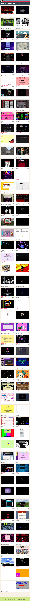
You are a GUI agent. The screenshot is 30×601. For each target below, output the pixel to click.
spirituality (20, 286)
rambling (18, 380)
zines (17, 28)
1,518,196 (13, 203)
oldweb (23, 110)
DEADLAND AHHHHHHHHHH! (19, 249)
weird (17, 544)
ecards (4, 415)
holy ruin (17, 296)
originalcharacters (10, 380)
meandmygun (17, 297)
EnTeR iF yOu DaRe (3, 296)
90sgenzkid (2, 250)
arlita (16, 86)
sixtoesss (2, 121)
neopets (9, 192)
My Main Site (2, 437)
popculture (19, 75)
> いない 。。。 (17, 261)
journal (19, 380)
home (2, 554)
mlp (16, 462)
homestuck (20, 204)
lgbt (23, 75)
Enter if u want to (3, 566)
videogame (6, 63)
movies (5, 286)
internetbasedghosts (3, 74)
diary (18, 63)
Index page (17, 437)
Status (19, 599)
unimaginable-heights (3, 344)
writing (20, 63)
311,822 (28, 86)
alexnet (2, 555)
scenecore (17, 415)
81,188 (13, 555)
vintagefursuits (17, 391)
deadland (17, 250)
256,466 (13, 39)
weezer (2, 462)
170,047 (28, 391)
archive (7, 75)
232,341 (28, 203)
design (5, 16)
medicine (20, 450)
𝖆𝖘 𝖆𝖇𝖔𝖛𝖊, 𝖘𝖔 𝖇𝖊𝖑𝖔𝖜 (18, 484)
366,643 (13, 156)
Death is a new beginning (4, 132)
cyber (23, 321)
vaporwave (20, 145)
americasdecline (17, 74)
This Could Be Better (18, 425)
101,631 (13, 391)
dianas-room (17, 332)
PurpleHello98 (3, 50)
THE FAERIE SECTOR (18, 507)
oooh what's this (3, 261)
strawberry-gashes (3, 86)
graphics (21, 321)
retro (16, 145)
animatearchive (17, 520)
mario (7, 63)
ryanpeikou (17, 308)
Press (16, 599)
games (9, 63)
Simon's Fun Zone (18, 378)
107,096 (13, 508)
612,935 (13, 332)
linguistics (5, 333)
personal (11, 16)
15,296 (28, 473)
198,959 (13, 121)
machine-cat (2, 215)
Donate (8, 599)
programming (7, 16)
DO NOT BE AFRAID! (18, 531)
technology (7, 28)
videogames (3, 16)
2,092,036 (27, 520)
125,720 (13, 250)
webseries (3, 591)
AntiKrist (17, 50)
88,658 (28, 379)
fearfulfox (6, 591)
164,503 (13, 473)
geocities (4, 204)
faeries (19, 509)
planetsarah (2, 297)
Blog (12, 599)
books (6, 145)
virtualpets (3, 192)
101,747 (13, 461)
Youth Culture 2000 (18, 343)
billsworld (2, 203)
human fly (2, 531)
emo (18, 415)
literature (23, 63)
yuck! (1, 226)
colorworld (2, 39)
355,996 (28, 168)
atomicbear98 (2, 379)
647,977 (28, 426)
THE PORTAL (2, 355)
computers (7, 204)
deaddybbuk (17, 156)
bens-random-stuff (3, 461)
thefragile (17, 215)
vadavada (17, 509)
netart (3, 75)
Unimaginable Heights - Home (4, 343)
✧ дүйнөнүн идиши (3, 472)
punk (22, 28)
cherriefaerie (17, 508)
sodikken (17, 579)
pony (17, 462)
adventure (8, 544)
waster (2, 473)
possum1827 (17, 379)
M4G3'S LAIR (2, 179)
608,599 (13, 74)
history (8, 28)
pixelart (18, 110)
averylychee (2, 332)
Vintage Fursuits (17, 390)
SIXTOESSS (2, 120)
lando (2, 508)
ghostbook (17, 226)
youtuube (17, 39)
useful (5, 415)
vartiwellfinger (2, 391)
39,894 (28, 297)
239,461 (28, 250)
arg (4, 591)
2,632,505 (27, 39)
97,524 (13, 379)
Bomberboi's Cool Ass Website (4, 378)
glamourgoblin (17, 121)
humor (8, 415)
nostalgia (9, 16)
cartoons (7, 239)
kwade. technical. (18, 566)
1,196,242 (13, 262)
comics (21, 28)
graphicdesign (3, 251)
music (2, 28)
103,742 (13, 520)
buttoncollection (17, 555)
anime (5, 145)
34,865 (13, 426)
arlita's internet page (18, 85)
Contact (24, 599)
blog (18, 145)
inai (16, 262)
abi (7, 591)
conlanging (3, 333)
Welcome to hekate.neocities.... (19, 132)
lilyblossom (17, 461)
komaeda (2, 484)
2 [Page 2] (14, 595)
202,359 (13, 344)
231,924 (28, 508)
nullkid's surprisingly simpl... (4, 425)
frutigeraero (4, 28)
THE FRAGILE (17, 214)
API (14, 599)
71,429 (28, 567)
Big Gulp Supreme (3, 97)
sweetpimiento (3, 519)
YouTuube (17, 38)
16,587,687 (13, 27)
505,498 (28, 121)
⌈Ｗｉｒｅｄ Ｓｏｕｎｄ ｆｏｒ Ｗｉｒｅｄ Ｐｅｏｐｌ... (22, 97)
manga (8, 145)
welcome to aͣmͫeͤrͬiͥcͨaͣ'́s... (18, 73)
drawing (18, 192)
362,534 (13, 168)
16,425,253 (13, 133)
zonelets (2, 450)
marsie (2, 567)
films (8, 286)
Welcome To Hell (3, 249)
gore (20, 157)
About (6, 599)
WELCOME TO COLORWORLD (5, 38)
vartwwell (2, 390)
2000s (10, 28)
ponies (19, 462)
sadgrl (2, 133)
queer (19, 16)
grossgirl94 (17, 27)
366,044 (28, 332)
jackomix (17, 167)
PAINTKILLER (17, 179)
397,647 (28, 461)
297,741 (28, 156)
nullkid (2, 426)
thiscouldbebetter (17, 426)
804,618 (28, 27)
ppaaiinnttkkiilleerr (17, 473)
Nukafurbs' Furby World (4, 308)
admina (8, 591)
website (8, 204)
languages (7, 321)
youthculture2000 (18, 344)
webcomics (21, 333)
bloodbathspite (17, 203)
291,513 (13, 215)
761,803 (28, 344)
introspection (5, 321)
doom (3, 63)
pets (5, 192)
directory (2, 415)
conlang (8, 333)
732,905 (13, 297)
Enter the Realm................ (4, 214)
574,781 (13, 86)
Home (2, 73)
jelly (4, 192)
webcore (12, 251)
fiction (6, 333)
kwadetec (17, 567)
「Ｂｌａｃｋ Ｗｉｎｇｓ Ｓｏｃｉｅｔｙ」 (21, 402)
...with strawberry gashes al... (4, 85)
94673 (21, 63)
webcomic (23, 204)
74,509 (28, 215)
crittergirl (2, 156)
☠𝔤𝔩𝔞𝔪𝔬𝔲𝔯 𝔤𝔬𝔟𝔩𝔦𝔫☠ (18, 120)
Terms (21, 599)
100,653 (28, 262)
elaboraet (17, 355)
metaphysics (23, 286)
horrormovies (3, 286)
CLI (10, 599)
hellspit (2, 168)
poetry (21, 192)
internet (9, 368)
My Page (2, 402)
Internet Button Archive (18, 554)
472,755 (28, 133)
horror (7, 286)
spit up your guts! (3, 167)
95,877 (13, 567)
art (16, 16)
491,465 (28, 74)
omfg (2, 262)
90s (17, 145)
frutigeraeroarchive (3, 27)
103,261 (28, 555)
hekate (16, 133)
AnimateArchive (17, 519)
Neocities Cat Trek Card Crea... (5, 507)
